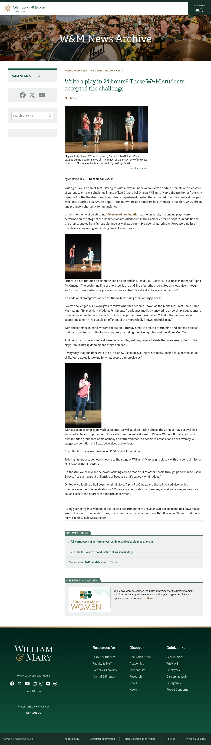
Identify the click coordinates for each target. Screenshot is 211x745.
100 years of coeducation (122, 214)
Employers (173, 670)
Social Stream (33, 691)
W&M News (81, 70)
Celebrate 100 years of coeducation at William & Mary (100, 552)
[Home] (25, 8)
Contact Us (33, 713)
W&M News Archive (105, 38)
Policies (170, 738)
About (133, 683)
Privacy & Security (195, 738)
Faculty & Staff (102, 663)
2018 (120, 70)
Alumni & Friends (104, 676)
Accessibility (71, 738)
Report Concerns (177, 689)
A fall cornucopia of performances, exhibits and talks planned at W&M (110, 541)
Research (136, 676)
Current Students (104, 657)
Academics (137, 663)
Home (68, 70)
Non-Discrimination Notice (140, 738)
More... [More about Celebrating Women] (151, 598)
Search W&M (174, 657)
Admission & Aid (140, 657)
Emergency (173, 683)
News (133, 689)
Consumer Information (102, 738)
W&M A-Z (172, 663)
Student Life (137, 670)
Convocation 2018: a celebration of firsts (92, 562)
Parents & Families (105, 670)
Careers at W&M (177, 676)
